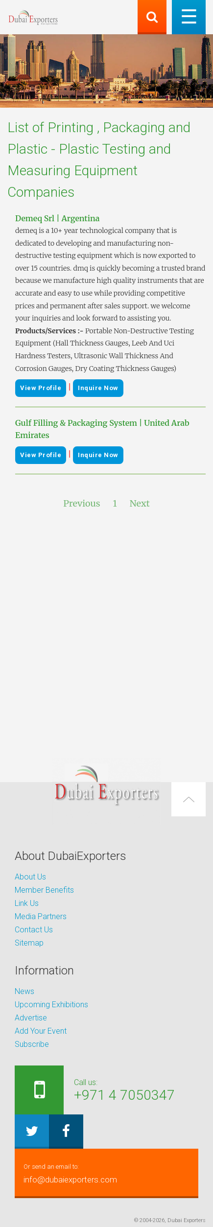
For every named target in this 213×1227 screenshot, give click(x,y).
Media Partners (41, 916)
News (24, 991)
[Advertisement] (106, 634)
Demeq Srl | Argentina (57, 218)
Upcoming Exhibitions (51, 1004)
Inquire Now (98, 388)
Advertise (31, 1017)
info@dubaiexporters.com (106, 1172)
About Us (30, 876)
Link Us (27, 903)
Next (140, 503)
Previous (81, 503)
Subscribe (32, 1044)
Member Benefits (44, 890)
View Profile (40, 388)
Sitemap (29, 943)
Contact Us (34, 929)
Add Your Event (41, 1031)
